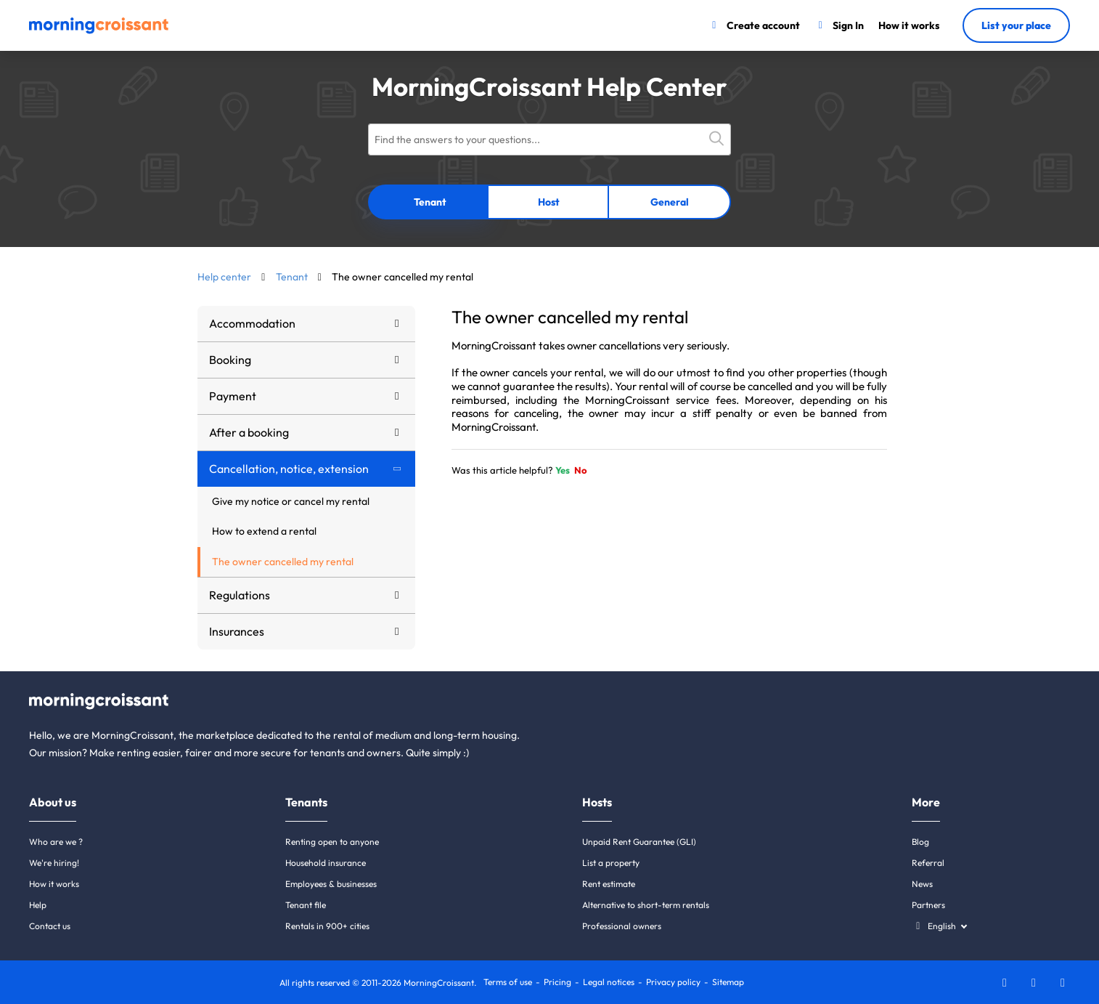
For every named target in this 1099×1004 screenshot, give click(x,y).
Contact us (49, 925)
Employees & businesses (331, 883)
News (922, 883)
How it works (54, 883)
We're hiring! (54, 862)
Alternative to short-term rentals (645, 904)
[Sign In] (839, 25)
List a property (611, 862)
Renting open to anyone (332, 841)
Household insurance (325, 862)
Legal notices (608, 981)
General (669, 202)
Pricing (557, 981)
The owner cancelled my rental (283, 561)
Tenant (430, 202)
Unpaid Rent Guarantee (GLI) (639, 841)
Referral (928, 862)
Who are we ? (56, 841)
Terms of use (507, 981)
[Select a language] (939, 925)
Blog (920, 841)
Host (549, 202)
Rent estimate (608, 883)
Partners (928, 904)
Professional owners (621, 925)
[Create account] (754, 25)
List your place (1016, 25)
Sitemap (728, 981)
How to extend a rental (264, 531)
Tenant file (305, 904)
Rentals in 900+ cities (327, 925)
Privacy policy (673, 981)
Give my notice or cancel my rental (290, 501)
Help (37, 904)
